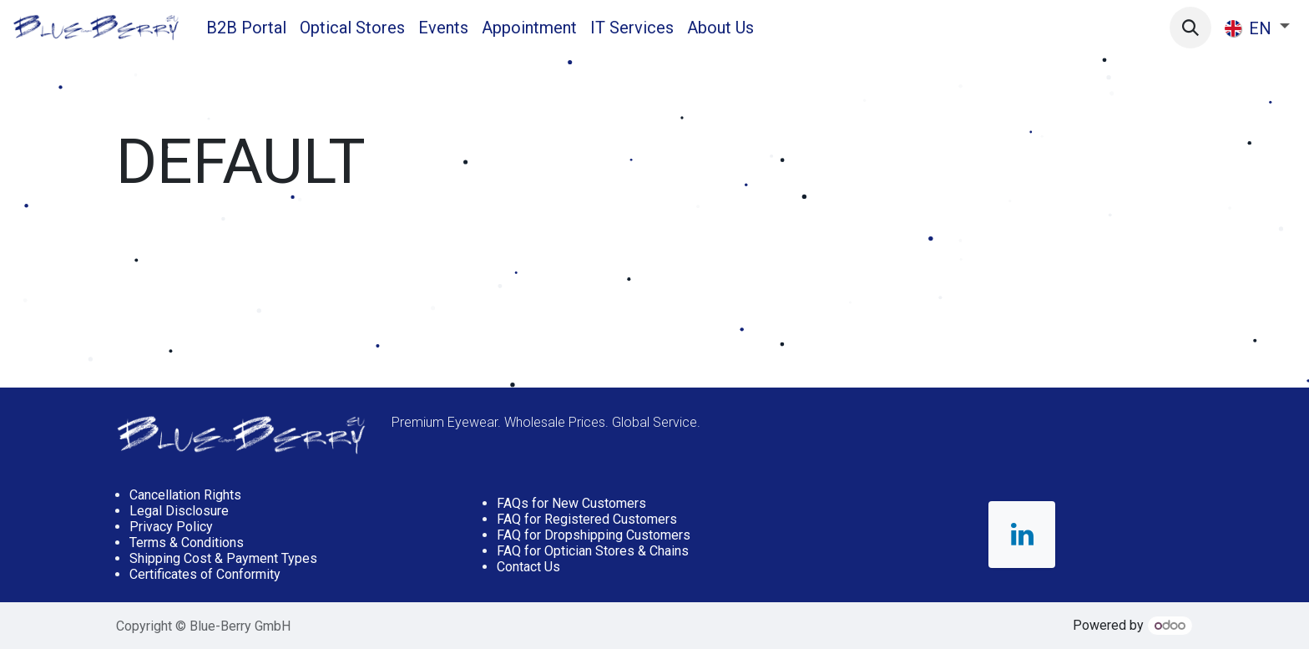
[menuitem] (246, 27)
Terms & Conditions (186, 542)
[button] (1190, 27)
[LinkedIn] (1021, 534)
